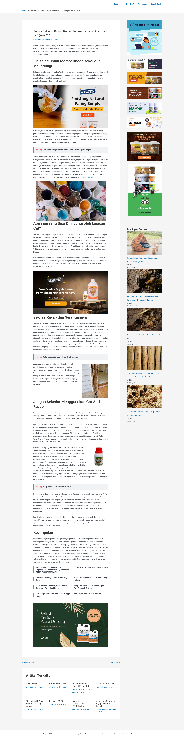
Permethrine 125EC (59, 684)
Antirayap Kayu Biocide (80, 690)
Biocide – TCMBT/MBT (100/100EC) (79, 703)
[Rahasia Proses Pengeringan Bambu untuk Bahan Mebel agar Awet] (144, 243)
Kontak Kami (156, 4)
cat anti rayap (88, 177)
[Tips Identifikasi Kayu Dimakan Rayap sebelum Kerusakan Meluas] (144, 396)
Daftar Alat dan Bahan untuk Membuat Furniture (61, 357)
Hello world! (32, 684)
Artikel (124, 4)
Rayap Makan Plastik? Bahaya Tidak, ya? (59, 487)
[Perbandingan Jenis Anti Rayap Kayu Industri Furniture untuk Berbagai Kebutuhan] (144, 281)
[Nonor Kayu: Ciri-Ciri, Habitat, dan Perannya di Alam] (144, 319)
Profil (132, 4)
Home (115, 4)
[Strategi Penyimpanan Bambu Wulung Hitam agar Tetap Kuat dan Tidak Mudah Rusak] (144, 358)
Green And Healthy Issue (44, 39)
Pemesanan (142, 4)
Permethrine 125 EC (104, 685)
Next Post (115, 663)
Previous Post (28, 663)
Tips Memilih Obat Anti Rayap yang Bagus (35, 703)
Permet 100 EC (57, 701)
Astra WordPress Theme (132, 734)
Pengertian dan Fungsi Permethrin (82, 685)
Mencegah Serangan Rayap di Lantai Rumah (105, 703)
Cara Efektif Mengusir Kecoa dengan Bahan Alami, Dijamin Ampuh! (69, 150)
